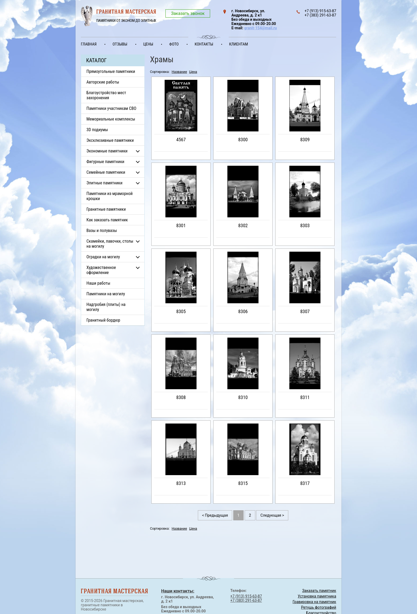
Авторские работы (102, 82)
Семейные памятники (105, 172)
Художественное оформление (101, 270)
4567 (181, 139)
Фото (174, 44)
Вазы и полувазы (101, 230)
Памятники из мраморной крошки (109, 196)
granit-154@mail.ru (260, 28)
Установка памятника (317, 596)
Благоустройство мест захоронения (106, 95)
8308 (181, 397)
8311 (305, 397)
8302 (243, 225)
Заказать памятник (319, 590)
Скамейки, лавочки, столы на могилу (109, 244)
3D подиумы (97, 129)
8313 (181, 483)
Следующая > (272, 515)
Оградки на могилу (103, 256)
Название (179, 72)
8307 (305, 311)
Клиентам (238, 44)
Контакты (204, 44)
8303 (305, 225)
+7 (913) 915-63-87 (246, 596)
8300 (243, 139)
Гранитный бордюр (103, 320)
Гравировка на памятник (314, 602)
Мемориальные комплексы (110, 119)
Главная (89, 44)
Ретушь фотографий (318, 607)
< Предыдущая (215, 515)
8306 (243, 311)
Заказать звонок (188, 13)
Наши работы (98, 283)
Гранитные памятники (106, 209)
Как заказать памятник (107, 219)
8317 (305, 483)
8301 (181, 225)
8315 (243, 483)
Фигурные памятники (105, 161)
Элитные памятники (104, 182)
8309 (305, 139)
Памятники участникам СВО (111, 108)
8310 (243, 397)
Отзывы (119, 44)
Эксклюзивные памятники (110, 140)
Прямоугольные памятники (110, 71)
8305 (181, 311)
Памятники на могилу (105, 293)
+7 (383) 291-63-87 (246, 600)
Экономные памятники (107, 151)
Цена (193, 72)
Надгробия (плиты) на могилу (106, 307)
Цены (148, 44)
